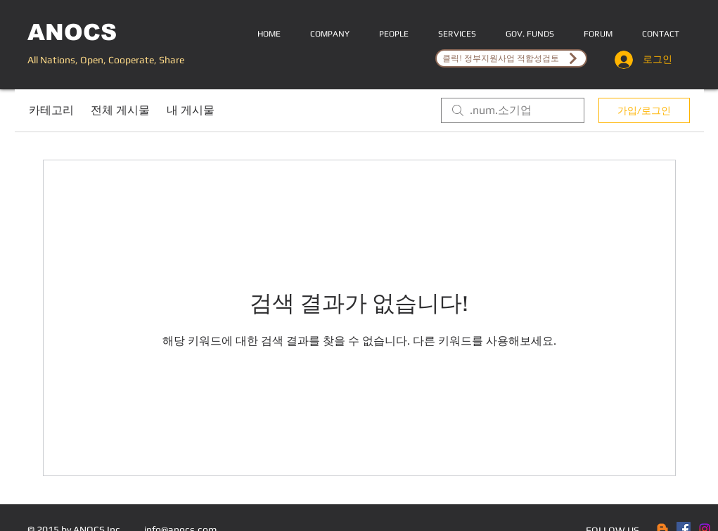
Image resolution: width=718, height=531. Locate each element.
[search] (512, 110)
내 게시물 (190, 110)
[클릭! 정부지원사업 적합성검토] (511, 58)
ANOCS (72, 32)
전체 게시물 (120, 110)
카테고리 (51, 110)
